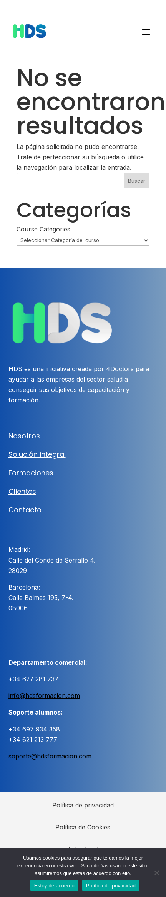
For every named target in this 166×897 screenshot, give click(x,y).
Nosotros (24, 436)
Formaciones (30, 473)
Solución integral (37, 454)
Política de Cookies (82, 827)
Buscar (136, 180)
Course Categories (43, 229)
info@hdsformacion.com (44, 695)
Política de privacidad (83, 805)
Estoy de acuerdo (54, 886)
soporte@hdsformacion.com (49, 756)
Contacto (25, 510)
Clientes (22, 491)
